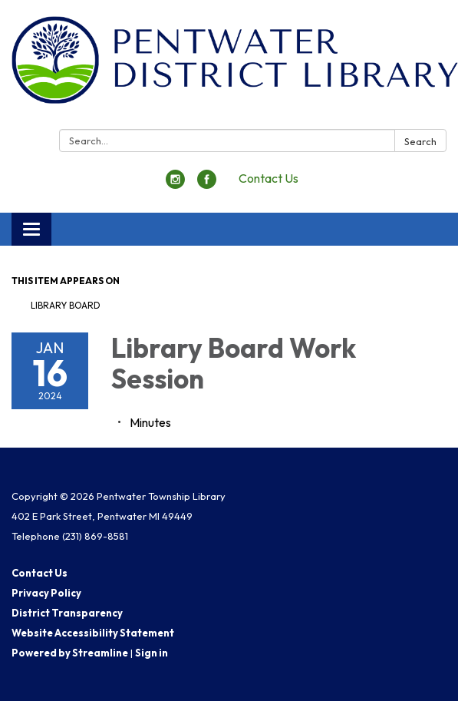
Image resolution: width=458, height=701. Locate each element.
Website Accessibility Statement (93, 633)
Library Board (65, 305)
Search (420, 141)
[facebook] (206, 184)
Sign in (151, 652)
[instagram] (175, 184)
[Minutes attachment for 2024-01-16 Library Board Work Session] (150, 422)
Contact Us (268, 178)
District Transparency (67, 613)
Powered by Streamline (70, 652)
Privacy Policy (46, 593)
